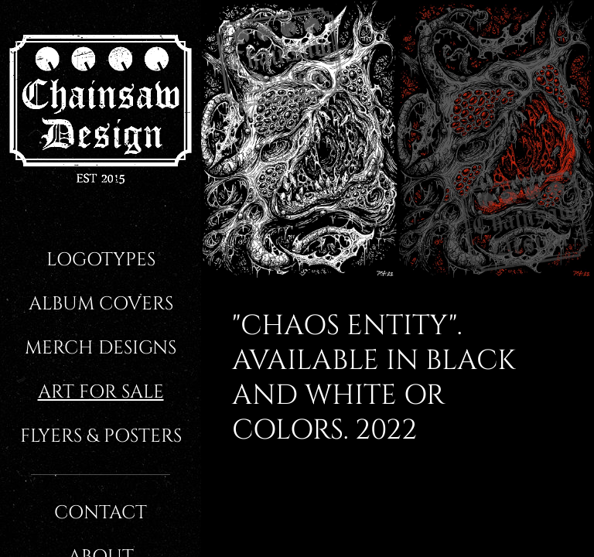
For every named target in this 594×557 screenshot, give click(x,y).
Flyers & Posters (101, 436)
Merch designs (100, 348)
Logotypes (100, 260)
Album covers (101, 304)
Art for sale (101, 392)
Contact (100, 513)
